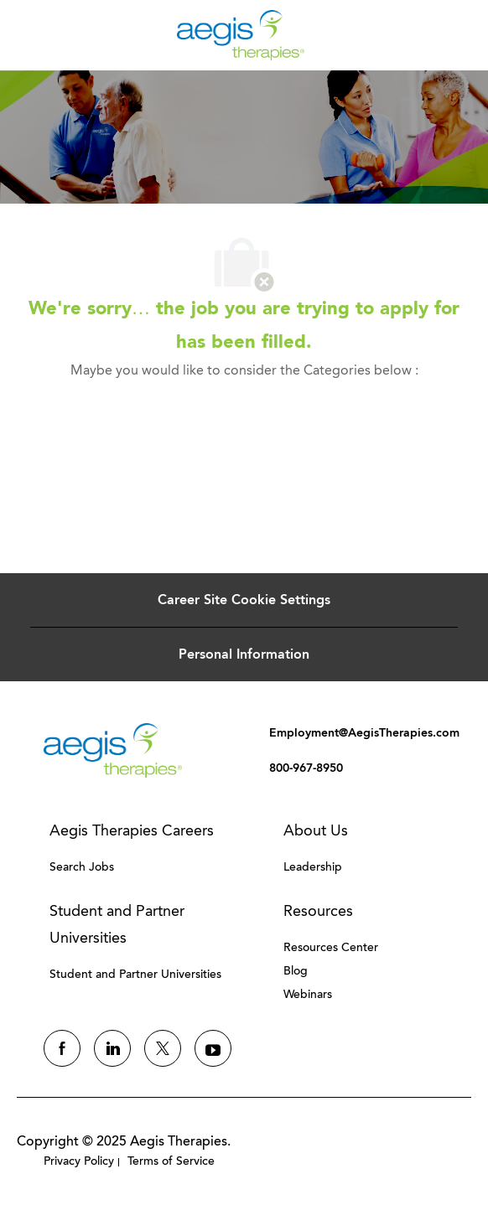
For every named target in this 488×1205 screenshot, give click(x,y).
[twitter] (162, 1048)
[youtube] (213, 1048)
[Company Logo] (240, 34)
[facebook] (62, 1048)
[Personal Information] (244, 654)
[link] (113, 750)
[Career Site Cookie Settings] (244, 600)
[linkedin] (112, 1048)
